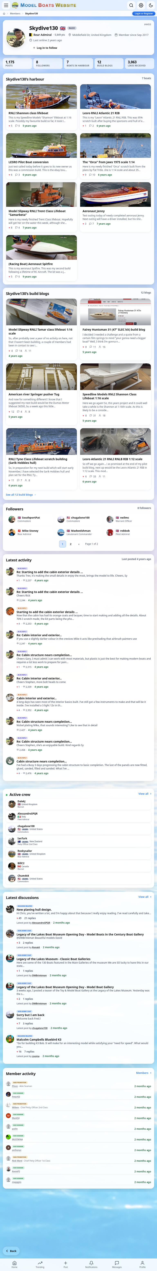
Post (65, 1265)
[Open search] (131, 5)
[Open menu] (6, 5)
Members (15, 13)
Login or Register (144, 13)
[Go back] (11, 1250)
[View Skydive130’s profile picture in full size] (16, 38)
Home (14, 1265)
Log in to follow (45, 48)
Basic (72, 28)
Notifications (91, 1265)
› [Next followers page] (78, 544)
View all (144, 793)
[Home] (4, 13)
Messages (117, 1265)
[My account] (141, 5)
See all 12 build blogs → (21, 494)
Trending (40, 1265)
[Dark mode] (151, 5)
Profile (142, 1265)
